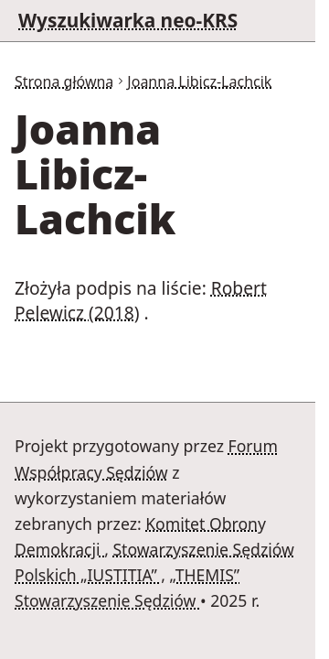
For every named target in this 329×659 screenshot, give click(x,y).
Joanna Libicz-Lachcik (199, 81)
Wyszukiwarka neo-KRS (128, 20)
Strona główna (64, 81)
